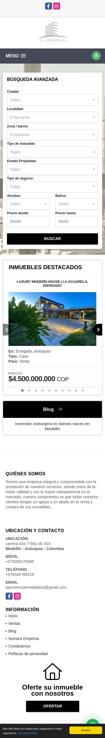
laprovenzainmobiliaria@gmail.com (36, 587)
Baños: (61, 196)
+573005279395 (20, 561)
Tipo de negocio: (20, 178)
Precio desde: (18, 213)
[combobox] (52, 100)
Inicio (13, 616)
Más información (27, 733)
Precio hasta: (65, 213)
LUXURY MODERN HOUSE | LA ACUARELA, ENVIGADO (52, 284)
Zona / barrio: (18, 126)
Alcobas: (14, 196)
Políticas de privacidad (28, 653)
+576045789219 (20, 574)
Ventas (14, 623)
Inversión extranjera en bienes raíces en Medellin (52, 426)
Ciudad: (13, 92)
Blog (12, 631)
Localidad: (15, 109)
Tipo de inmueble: (21, 144)
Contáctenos (19, 646)
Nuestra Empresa (23, 638)
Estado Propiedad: (22, 161)
